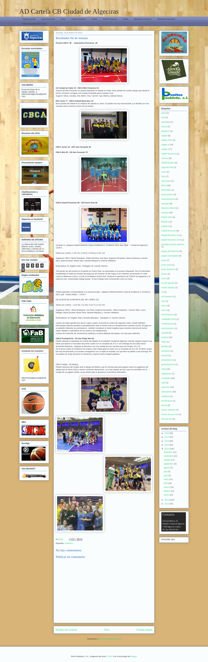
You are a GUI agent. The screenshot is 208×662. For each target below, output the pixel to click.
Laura (163, 278)
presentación (167, 360)
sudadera (165, 396)
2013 (166, 500)
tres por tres (166, 419)
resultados (68, 543)
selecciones (166, 392)
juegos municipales (169, 256)
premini (164, 355)
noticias (164, 337)
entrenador (166, 190)
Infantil (125, 19)
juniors (164, 274)
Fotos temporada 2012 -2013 (34, 24)
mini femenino (167, 314)
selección (165, 387)
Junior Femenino (48, 19)
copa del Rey (167, 167)
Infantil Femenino (110, 19)
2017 (166, 437)
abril (166, 483)
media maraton (168, 287)
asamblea (165, 122)
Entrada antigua (144, 630)
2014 (166, 449)
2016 (163, 113)
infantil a (165, 222)
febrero (167, 491)
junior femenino (168, 269)
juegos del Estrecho (170, 251)
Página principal (29, 19)
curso (163, 172)
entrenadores (167, 194)
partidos (164, 346)
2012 (166, 504)
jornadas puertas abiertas (172, 244)
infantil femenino (168, 231)
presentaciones (168, 364)
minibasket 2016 (168, 319)
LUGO (109, 656)
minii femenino (167, 328)
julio (166, 471)
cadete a (165, 144)
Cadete (94, 19)
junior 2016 (166, 265)
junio (166, 475)
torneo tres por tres (169, 414)
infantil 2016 (166, 217)
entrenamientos (168, 199)
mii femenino (167, 296)
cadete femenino (168, 154)
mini (163, 301)
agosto (167, 468)
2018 (166, 433)
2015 (166, 445)
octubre (167, 460)
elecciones (166, 181)
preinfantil (165, 351)
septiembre (169, 464)
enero (166, 495)
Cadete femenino (78, 19)
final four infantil (168, 208)
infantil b (165, 226)
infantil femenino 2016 (171, 240)
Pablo (163, 342)
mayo (166, 479)
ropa (163, 382)
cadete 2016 (166, 140)
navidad (164, 333)
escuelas (165, 203)
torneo (164, 405)
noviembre (169, 456)
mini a (164, 305)
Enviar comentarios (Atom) (110, 639)
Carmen (164, 158)
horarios (165, 212)
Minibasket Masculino (166, 19)
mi (162, 292)
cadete (164, 136)
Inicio (106, 630)
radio (163, 369)
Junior (63, 19)
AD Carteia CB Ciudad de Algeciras (69, 11)
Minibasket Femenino (143, 19)
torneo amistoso (168, 410)
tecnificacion (166, 401)
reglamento (166, 373)
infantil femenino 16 (170, 235)
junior (163, 260)
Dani (163, 176)
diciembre (168, 452)
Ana (163, 117)
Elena (163, 185)
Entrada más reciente (66, 630)
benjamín (165, 131)
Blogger (134, 656)
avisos (164, 126)
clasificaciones (167, 163)
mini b (164, 310)
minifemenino (167, 324)
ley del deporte (167, 283)
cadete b (165, 149)
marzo (167, 487)
